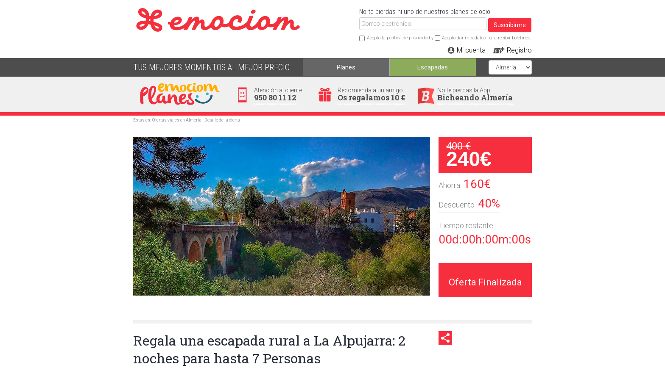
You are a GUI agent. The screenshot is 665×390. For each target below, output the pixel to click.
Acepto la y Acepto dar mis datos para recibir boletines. (449, 38)
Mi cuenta (471, 50)
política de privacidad (408, 38)
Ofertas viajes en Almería (176, 120)
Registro (519, 50)
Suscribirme (510, 25)
